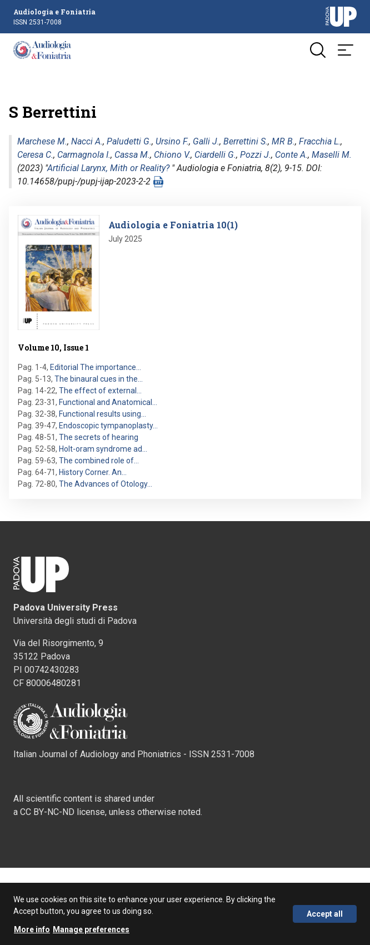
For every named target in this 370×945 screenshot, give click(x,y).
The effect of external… (100, 390)
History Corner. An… (93, 472)
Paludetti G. (129, 141)
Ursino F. (172, 141)
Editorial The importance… (95, 367)
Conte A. (291, 154)
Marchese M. (42, 141)
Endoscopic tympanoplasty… (108, 425)
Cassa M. (132, 154)
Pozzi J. (255, 154)
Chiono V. (172, 154)
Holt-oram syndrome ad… (103, 448)
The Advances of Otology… (105, 483)
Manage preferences (91, 929)
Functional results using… (102, 413)
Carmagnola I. (84, 154)
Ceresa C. (35, 154)
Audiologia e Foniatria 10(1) (173, 225)
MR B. (283, 141)
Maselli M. (332, 154)
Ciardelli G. (215, 154)
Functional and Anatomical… (108, 402)
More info (32, 929)
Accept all (325, 913)
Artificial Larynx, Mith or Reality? (108, 168)
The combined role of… (99, 460)
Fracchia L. (320, 141)
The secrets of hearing (98, 437)
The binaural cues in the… (98, 378)
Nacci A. (87, 141)
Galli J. (206, 141)
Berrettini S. (245, 141)
